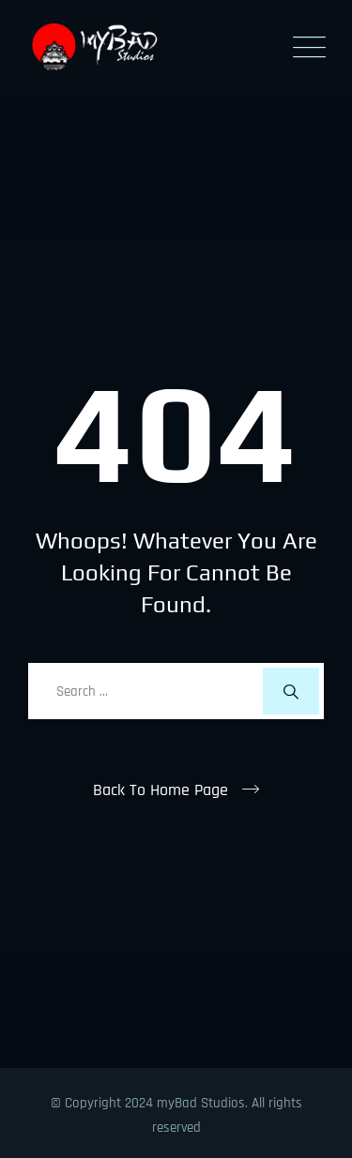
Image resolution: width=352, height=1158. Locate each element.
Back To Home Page (160, 790)
